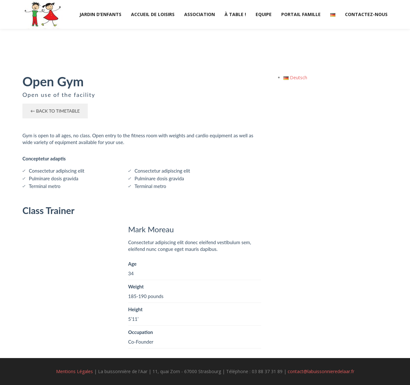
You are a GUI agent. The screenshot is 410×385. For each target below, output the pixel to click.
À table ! (235, 14)
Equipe (264, 14)
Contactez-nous (366, 14)
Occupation (140, 332)
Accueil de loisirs (153, 14)
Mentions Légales (74, 371)
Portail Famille (301, 14)
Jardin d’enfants (100, 14)
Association (199, 14)
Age (132, 264)
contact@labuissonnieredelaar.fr (321, 371)
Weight (136, 286)
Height (135, 309)
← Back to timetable (55, 111)
